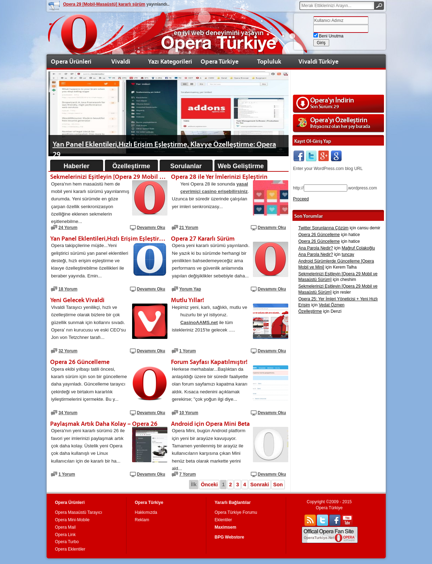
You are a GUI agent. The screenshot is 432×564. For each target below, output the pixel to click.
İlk (193, 484)
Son (278, 484)
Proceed (301, 198)
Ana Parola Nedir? (315, 248)
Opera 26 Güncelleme (319, 234)
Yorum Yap (190, 289)
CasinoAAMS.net (199, 322)
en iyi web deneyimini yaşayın (219, 32)
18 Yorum (68, 289)
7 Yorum (187, 474)
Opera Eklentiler (70, 549)
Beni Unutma (328, 36)
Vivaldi (120, 61)
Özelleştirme (131, 166)
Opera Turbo (67, 541)
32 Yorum (68, 350)
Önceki (209, 484)
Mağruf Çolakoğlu (358, 248)
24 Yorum (68, 227)
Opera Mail (65, 527)
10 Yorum (189, 412)
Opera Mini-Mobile (72, 519)
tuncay (348, 254)
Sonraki (259, 484)
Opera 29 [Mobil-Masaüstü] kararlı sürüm (104, 4)
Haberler (76, 166)
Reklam (142, 519)
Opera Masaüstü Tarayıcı (78, 512)
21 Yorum (189, 227)
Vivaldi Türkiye (318, 61)
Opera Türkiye (219, 61)
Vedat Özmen (332, 304)
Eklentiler (223, 519)
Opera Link (65, 534)
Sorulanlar (186, 166)
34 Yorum (68, 412)
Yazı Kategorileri (170, 61)
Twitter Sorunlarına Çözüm (323, 227)
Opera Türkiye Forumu (236, 512)
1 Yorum (187, 350)
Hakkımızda (146, 512)
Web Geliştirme (241, 166)
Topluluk (269, 61)
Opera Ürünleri (71, 61)
